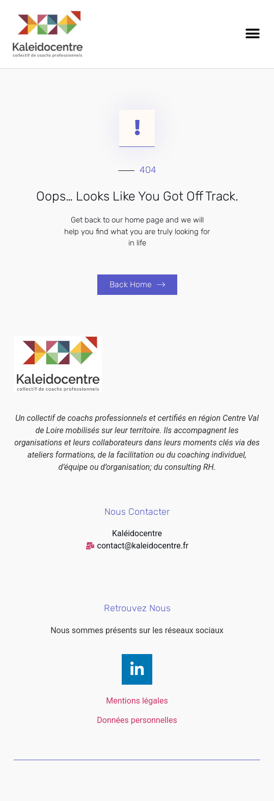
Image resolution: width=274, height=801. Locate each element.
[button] (252, 33)
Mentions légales (137, 701)
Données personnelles (137, 720)
